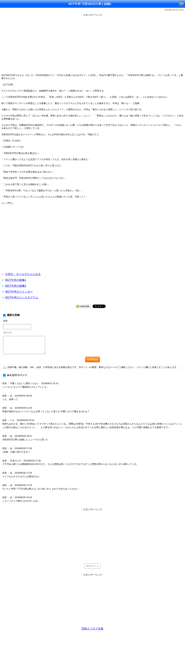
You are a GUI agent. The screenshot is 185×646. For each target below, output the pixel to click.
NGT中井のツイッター (19, 291)
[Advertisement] (92, 536)
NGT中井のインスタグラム (21, 297)
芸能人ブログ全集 (92, 628)
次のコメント (92, 566)
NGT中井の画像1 (15, 280)
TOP (181, 4)
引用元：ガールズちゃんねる (23, 274)
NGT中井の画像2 (15, 285)
